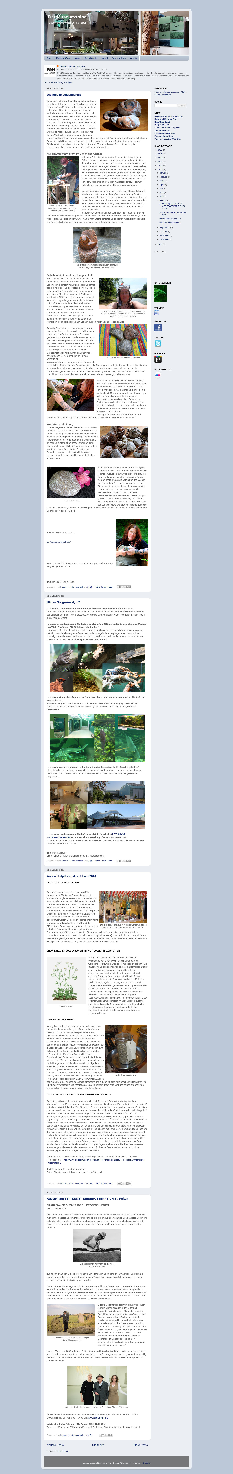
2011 (160, 154)
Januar (163, 173)
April (162, 184)
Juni (162, 192)
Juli (161, 196)
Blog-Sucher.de (161, 125)
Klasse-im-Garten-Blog (165, 133)
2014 (160, 165)
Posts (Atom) (63, 1451)
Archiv (133, 58)
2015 (160, 169)
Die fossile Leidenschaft (64, 94)
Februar (163, 177)
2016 (160, 244)
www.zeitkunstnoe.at (98, 1418)
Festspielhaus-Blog (163, 136)
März (162, 181)
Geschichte (91, 58)
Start (49, 58)
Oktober (164, 231)
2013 (160, 162)
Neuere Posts (55, 1444)
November (165, 235)
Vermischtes (119, 58)
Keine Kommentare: (104, 587)
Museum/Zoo (63, 58)
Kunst (104, 58)
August (163, 200)
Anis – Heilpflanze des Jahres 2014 (71, 876)
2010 (160, 150)
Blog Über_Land (162, 122)
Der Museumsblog (67, 16)
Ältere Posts (140, 1444)
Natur (77, 58)
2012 (160, 158)
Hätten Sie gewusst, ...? (63, 602)
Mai (162, 188)
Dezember (165, 239)
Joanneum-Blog (162, 130)
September (165, 227)
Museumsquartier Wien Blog (167, 139)
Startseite (98, 1444)
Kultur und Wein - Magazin (167, 128)
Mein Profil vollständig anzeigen (58, 82)
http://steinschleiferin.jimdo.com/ (59, 542)
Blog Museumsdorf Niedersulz (168, 116)
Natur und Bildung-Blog (165, 119)
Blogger (146, 1463)
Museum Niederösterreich (72, 66)
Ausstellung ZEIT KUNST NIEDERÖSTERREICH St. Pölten (87, 1198)
